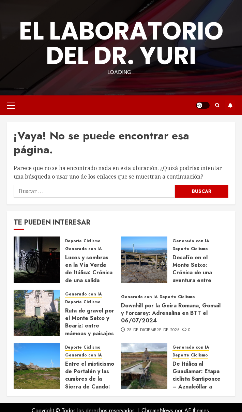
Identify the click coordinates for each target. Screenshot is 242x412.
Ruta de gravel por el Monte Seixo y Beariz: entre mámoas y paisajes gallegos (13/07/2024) (89, 330)
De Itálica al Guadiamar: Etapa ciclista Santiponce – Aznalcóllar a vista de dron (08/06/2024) (196, 383)
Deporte (73, 241)
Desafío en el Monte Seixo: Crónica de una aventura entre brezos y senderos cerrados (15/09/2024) (196, 280)
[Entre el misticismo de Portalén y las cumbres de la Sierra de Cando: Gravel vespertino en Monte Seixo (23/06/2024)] (37, 366)
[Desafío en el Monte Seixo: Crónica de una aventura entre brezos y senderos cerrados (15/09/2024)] (144, 259)
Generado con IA (83, 249)
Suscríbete (230, 105)
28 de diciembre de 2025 (153, 330)
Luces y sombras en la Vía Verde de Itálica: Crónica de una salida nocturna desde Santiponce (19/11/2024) (88, 280)
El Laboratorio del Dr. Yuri (121, 43)
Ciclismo (92, 241)
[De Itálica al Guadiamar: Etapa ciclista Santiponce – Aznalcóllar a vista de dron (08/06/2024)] (144, 366)
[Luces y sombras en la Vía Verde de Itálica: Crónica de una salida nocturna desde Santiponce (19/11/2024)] (37, 259)
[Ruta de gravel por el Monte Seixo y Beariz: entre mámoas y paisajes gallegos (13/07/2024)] (37, 313)
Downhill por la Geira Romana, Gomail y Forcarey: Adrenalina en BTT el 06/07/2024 (171, 313)
